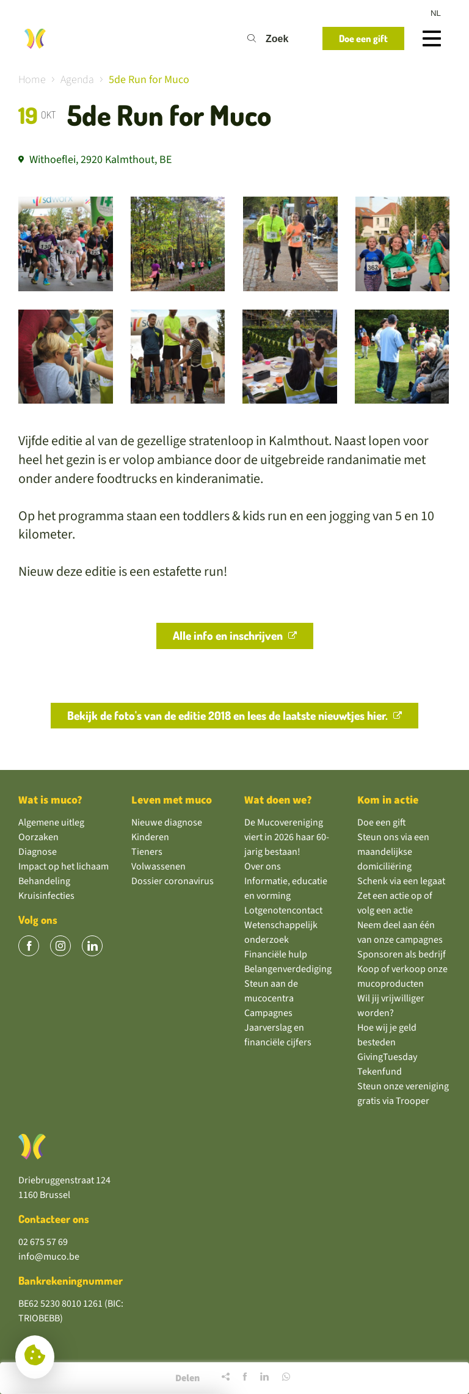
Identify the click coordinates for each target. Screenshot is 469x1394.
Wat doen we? (278, 800)
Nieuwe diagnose (166, 822)
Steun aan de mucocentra (271, 991)
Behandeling (44, 881)
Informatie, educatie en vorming (285, 888)
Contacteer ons (53, 1218)
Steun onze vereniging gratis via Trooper (403, 1094)
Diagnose (37, 852)
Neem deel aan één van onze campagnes (400, 932)
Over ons (262, 866)
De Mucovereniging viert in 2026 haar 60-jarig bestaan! (286, 837)
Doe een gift (381, 822)
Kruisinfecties (46, 895)
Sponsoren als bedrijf (401, 954)
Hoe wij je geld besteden (386, 1035)
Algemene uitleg (51, 822)
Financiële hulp (275, 954)
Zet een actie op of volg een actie (394, 903)
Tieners (146, 852)
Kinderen (150, 837)
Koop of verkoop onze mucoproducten (402, 976)
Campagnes (268, 1013)
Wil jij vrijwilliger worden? (390, 1006)
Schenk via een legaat (401, 881)
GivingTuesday (387, 1057)
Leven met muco (171, 800)
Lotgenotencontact (283, 910)
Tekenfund (379, 1071)
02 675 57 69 (43, 1242)
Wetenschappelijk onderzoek (281, 932)
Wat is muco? (50, 800)
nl (436, 13)
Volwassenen (158, 866)
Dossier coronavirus (172, 881)
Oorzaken (38, 837)
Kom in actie (387, 800)
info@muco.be (48, 1256)
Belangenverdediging (288, 969)
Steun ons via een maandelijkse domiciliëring (393, 851)
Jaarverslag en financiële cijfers (277, 1035)
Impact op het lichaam (63, 866)
